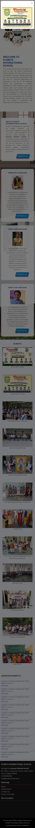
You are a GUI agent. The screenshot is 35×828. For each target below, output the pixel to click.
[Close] (31, 3)
